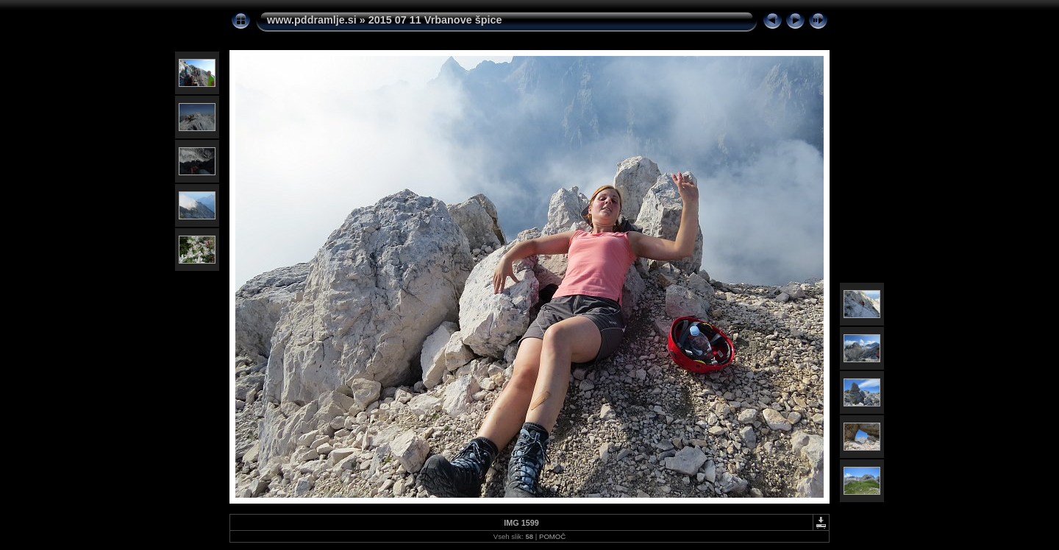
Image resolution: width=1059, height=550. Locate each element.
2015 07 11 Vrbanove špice (435, 20)
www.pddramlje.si (312, 20)
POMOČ (552, 536)
